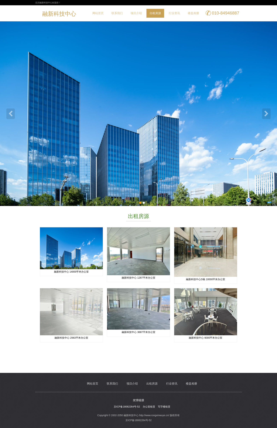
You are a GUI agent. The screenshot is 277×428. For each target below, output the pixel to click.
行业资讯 (174, 13)
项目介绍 (136, 13)
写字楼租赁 (164, 406)
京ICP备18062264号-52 (127, 406)
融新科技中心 (59, 14)
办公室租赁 (149, 406)
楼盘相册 (193, 13)
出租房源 (155, 13)
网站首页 (98, 13)
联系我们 (117, 13)
